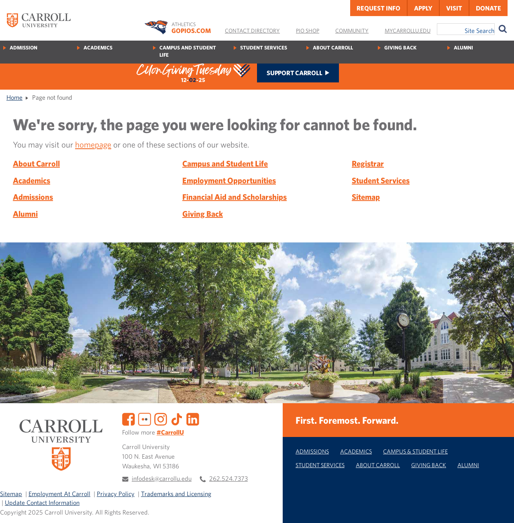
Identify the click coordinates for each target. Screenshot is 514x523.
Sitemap (366, 196)
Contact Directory (252, 30)
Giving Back (400, 48)
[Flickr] (144, 418)
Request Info (378, 8)
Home (14, 97)
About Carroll (333, 48)
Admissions (33, 196)
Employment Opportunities (229, 180)
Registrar (368, 163)
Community (352, 30)
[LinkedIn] (192, 418)
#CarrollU (170, 432)
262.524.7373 (228, 478)
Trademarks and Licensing (176, 493)
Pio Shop (307, 30)
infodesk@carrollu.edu (162, 478)
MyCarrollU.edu (407, 30)
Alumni (463, 48)
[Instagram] (160, 418)
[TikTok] (176, 418)
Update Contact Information (42, 502)
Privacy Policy (116, 493)
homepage (93, 144)
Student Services (263, 48)
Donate (488, 8)
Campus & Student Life (415, 451)
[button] (499, 508)
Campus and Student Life (187, 51)
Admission (23, 48)
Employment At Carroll (59, 493)
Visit (454, 8)
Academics (98, 48)
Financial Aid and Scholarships (234, 196)
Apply (423, 8)
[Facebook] (128, 418)
